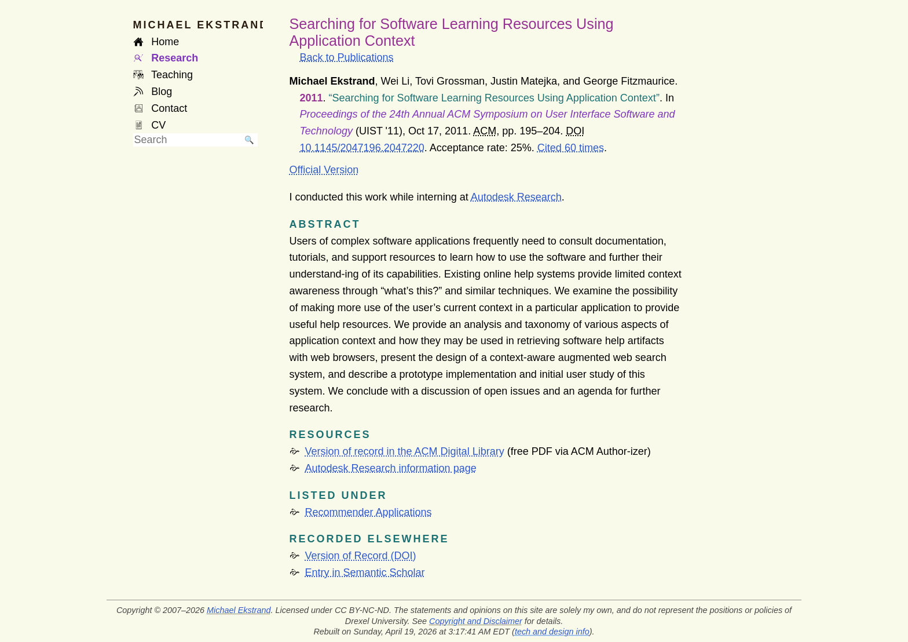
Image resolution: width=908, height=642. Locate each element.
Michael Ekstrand (238, 610)
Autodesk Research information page (391, 468)
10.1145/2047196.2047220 (362, 148)
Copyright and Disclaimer (475, 621)
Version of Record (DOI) (360, 555)
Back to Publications (347, 57)
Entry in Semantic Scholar (365, 572)
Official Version (324, 170)
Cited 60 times (570, 148)
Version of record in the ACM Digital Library (404, 451)
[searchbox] (187, 140)
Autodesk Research (516, 197)
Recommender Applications (368, 512)
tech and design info (552, 631)
